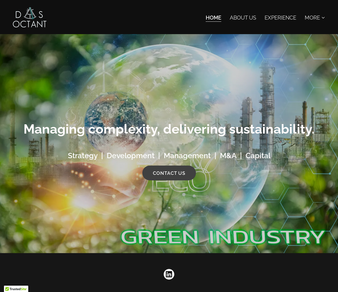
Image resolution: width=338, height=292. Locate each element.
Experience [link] (280, 18)
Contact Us (169, 173)
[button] (315, 18)
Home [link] (213, 18)
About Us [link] (243, 18)
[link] (30, 16)
